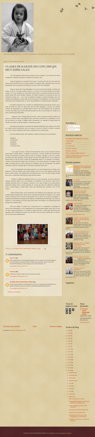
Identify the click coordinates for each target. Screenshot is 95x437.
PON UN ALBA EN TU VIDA (81, 257)
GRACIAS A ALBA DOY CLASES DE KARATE (80, 191)
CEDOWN (68, 143)
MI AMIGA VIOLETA (71, 151)
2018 (69, 351)
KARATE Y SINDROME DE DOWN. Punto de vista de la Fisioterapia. (81, 219)
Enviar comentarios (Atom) (18, 330)
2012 (69, 367)
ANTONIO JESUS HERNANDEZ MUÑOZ (21, 282)
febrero (71, 396)
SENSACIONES (78, 203)
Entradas (70, 126)
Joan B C (12, 258)
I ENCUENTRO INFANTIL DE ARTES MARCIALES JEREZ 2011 (79, 402)
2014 (69, 362)
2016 (69, 357)
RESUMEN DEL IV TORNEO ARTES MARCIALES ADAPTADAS (82, 244)
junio (70, 386)
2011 (69, 370)
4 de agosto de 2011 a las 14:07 (18, 266)
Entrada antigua (56, 326)
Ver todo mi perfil (84, 322)
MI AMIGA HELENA (71, 148)
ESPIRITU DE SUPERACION (77, 412)
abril (70, 391)
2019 (69, 349)
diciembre (72, 372)
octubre (71, 378)
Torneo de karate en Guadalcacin (79, 268)
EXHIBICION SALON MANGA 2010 (78, 410)
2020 (69, 346)
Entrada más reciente (11, 326)
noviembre (72, 375)
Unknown (12, 271)
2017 (69, 354)
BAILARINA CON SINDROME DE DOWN (77, 138)
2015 (69, 359)
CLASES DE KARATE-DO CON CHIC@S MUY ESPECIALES (77, 415)
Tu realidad (77, 180)
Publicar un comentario (14, 292)
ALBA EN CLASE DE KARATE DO (75, 214)
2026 (69, 330)
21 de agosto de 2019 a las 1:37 (18, 288)
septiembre (72, 380)
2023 (69, 338)
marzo (71, 394)
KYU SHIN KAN (70, 146)
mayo (70, 388)
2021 (69, 343)
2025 (69, 333)
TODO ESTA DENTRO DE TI (82, 232)
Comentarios (71, 129)
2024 (69, 335)
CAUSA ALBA (69, 141)
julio (70, 383)
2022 (69, 341)
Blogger (69, 433)
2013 (69, 365)
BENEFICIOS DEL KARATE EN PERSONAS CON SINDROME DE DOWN (82, 167)
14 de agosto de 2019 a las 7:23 (18, 276)
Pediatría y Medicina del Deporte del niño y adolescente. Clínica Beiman (77, 156)
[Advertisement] (32, 311)
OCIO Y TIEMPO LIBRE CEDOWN (75, 153)
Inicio (35, 326)
